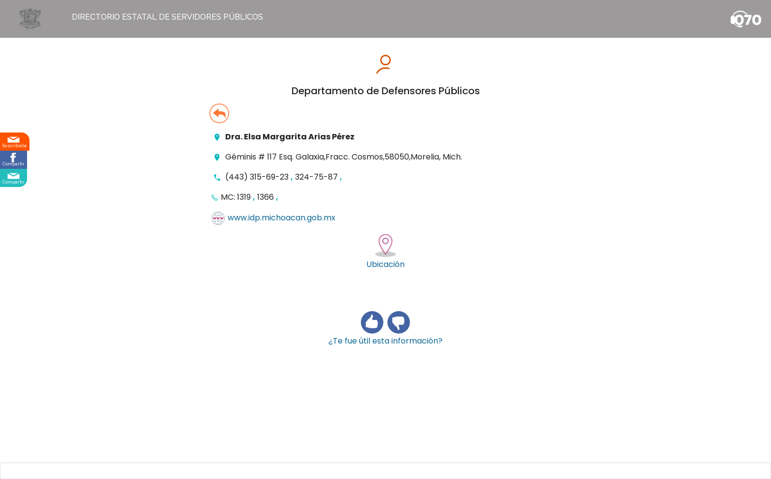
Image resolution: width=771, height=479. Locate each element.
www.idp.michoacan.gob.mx (281, 218)
